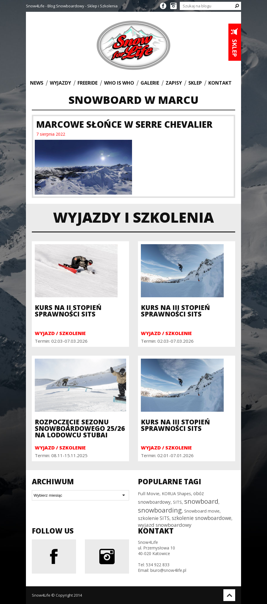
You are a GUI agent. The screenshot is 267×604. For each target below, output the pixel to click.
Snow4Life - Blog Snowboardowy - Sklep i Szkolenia (72, 6)
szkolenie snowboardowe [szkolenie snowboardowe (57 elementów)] (201, 517)
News (36, 83)
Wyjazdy (60, 83)
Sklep (195, 83)
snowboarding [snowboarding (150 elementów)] (160, 509)
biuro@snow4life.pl (168, 570)
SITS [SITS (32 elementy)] (177, 502)
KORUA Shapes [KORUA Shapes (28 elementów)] (176, 493)
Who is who (119, 83)
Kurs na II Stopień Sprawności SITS (68, 310)
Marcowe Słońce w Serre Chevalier (124, 124)
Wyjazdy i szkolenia (133, 217)
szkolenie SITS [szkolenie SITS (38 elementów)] (153, 518)
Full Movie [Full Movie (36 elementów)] (148, 493)
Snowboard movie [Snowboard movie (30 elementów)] (202, 511)
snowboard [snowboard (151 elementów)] (201, 501)
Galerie (150, 83)
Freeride (88, 83)
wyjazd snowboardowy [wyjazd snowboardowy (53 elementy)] (165, 524)
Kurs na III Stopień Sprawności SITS (175, 310)
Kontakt (220, 83)
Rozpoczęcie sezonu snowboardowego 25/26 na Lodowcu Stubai (80, 428)
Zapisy (174, 83)
